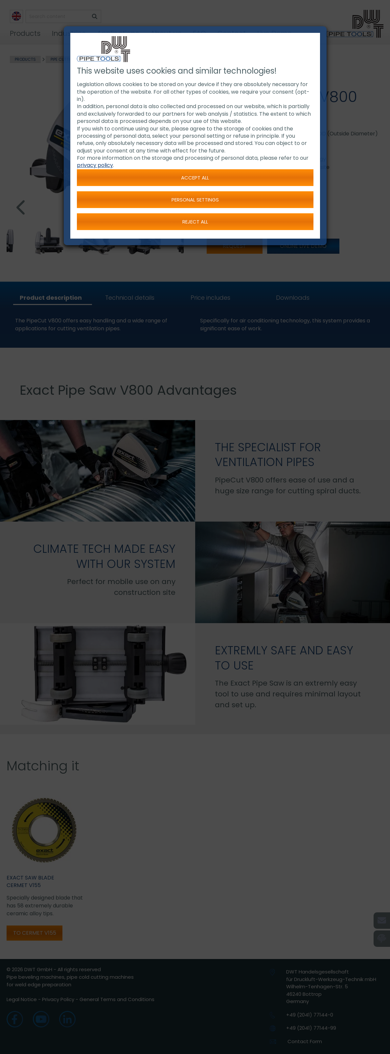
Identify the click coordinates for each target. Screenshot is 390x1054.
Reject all (195, 221)
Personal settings (195, 199)
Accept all (195, 177)
